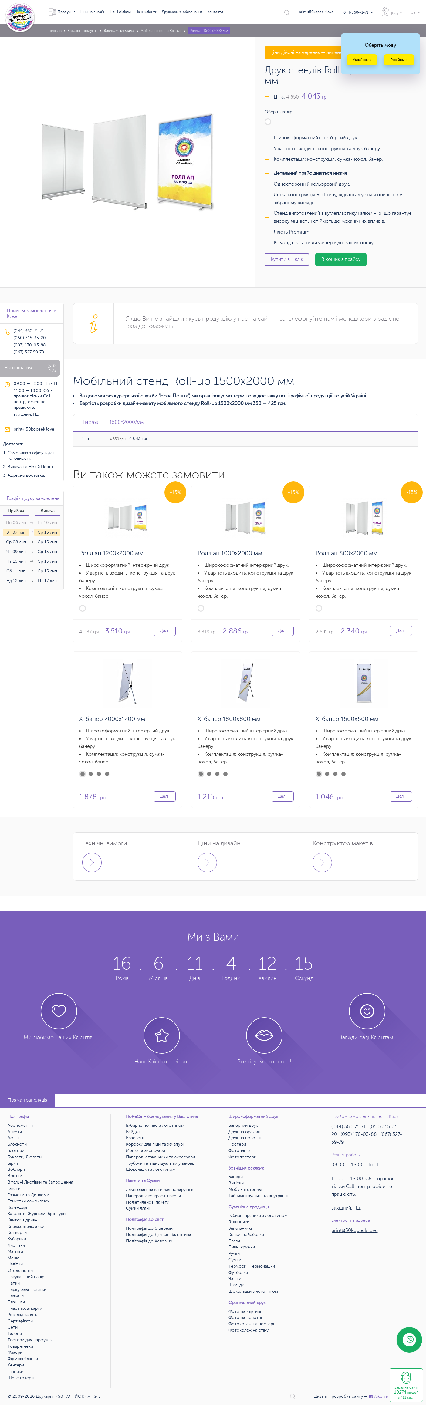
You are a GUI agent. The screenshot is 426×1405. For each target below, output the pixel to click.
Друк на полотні (244, 1138)
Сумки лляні (138, 1208)
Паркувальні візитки (27, 1289)
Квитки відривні (23, 1220)
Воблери (16, 1169)
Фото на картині (244, 1311)
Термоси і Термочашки (251, 1266)
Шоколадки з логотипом (150, 1169)
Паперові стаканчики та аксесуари (160, 1157)
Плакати (16, 1295)
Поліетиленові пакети (147, 1202)
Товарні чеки (20, 1346)
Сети (13, 1327)
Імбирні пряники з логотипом (257, 1215)
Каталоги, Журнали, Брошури (37, 1213)
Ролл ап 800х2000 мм (346, 553)
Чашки (234, 1278)
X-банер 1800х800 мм (229, 718)
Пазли (234, 1241)
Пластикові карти (25, 1308)
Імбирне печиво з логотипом (155, 1125)
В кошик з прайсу (340, 259)
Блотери (16, 1150)
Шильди (236, 1285)
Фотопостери (242, 1157)
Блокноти (17, 1144)
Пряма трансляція (27, 1100)
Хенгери (16, 1365)
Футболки (238, 1272)
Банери (235, 1176)
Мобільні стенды (245, 1189)
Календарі (17, 1207)
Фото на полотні (245, 1317)
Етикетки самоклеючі (29, 1201)
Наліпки (15, 1264)
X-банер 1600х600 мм (347, 718)
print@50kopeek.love (316, 12)
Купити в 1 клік (287, 259)
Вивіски (236, 1183)
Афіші (13, 1138)
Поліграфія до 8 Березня (150, 1228)
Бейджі (133, 1132)
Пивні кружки (241, 1247)
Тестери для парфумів (30, 1340)
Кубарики (17, 1239)
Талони (15, 1333)
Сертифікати (20, 1321)
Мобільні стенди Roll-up (160, 31)
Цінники (15, 1371)
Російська (398, 60)
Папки (14, 1283)
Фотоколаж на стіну (248, 1330)
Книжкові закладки (26, 1226)
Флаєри (15, 1352)
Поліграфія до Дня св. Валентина (158, 1234)
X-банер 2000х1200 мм (112, 718)
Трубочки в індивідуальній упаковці (160, 1163)
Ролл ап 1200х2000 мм (111, 553)
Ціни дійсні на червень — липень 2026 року (317, 52)
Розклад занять (22, 1314)
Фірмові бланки (23, 1358)
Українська (362, 60)
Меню (13, 1258)
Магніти (15, 1251)
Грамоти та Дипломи (28, 1195)
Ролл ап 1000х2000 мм (230, 553)
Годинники (238, 1222)
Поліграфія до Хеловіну (149, 1241)
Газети (14, 1188)
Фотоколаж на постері (251, 1324)
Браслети (135, 1138)
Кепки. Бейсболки (246, 1234)
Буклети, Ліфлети (25, 1157)
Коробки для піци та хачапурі (155, 1144)
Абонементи (20, 1125)
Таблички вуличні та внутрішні (258, 1196)
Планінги (16, 1302)
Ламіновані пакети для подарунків (159, 1189)
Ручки (234, 1253)
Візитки (15, 1176)
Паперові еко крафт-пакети (153, 1196)
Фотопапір (239, 1150)
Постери (237, 1144)
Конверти (17, 1232)
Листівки (16, 1245)
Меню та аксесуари (145, 1150)
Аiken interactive (387, 1396)
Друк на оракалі (244, 1132)
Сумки (234, 1260)
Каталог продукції (83, 31)
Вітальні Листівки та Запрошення (40, 1182)
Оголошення (20, 1270)
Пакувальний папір (26, 1277)
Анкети (15, 1132)
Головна (55, 31)
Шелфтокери (21, 1378)
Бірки (13, 1163)
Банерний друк (243, 1125)
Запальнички (240, 1228)
